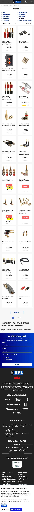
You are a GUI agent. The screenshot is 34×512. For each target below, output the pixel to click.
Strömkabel (22, 16)
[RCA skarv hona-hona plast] (25, 298)
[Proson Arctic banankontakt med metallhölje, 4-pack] (25, 153)
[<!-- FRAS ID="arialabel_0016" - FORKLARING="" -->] (11, 190)
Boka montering (6, 476)
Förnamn (4, 348)
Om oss (20, 481)
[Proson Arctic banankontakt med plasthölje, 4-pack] (9, 43)
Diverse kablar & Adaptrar (25, 20)
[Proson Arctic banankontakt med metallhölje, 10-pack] (9, 271)
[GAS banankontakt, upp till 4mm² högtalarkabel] (9, 153)
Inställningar (5, 509)
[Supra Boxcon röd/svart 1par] (25, 243)
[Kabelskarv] (25, 70)
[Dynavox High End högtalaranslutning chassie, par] (25, 181)
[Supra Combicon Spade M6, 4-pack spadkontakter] (25, 212)
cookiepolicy (16, 496)
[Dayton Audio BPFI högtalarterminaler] (25, 98)
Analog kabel (6, 16)
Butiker (4, 474)
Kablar (10, 5)
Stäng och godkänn (16, 509)
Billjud (6, 357)
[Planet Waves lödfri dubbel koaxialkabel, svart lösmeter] (25, 271)
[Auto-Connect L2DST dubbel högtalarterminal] (9, 70)
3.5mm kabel (6, 20)
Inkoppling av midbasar (9, 479)
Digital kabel (22, 14)
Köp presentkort (6, 484)
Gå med (17, 364)
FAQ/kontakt (21, 476)
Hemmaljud (4, 5)
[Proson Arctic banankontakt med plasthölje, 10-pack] (9, 98)
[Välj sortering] (6, 23)
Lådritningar (5, 483)
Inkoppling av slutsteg (8, 481)
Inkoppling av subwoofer (9, 478)
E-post (3, 342)
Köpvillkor (21, 479)
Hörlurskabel (6, 18)
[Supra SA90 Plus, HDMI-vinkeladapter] (9, 298)
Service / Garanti (22, 484)
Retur (19, 483)
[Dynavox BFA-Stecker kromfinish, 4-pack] (9, 212)
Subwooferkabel (23, 12)
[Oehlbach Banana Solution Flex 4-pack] (9, 181)
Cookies (20, 474)
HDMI (4, 12)
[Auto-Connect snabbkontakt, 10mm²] (25, 43)
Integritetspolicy (23, 478)
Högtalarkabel (6, 14)
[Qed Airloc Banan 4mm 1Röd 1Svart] (9, 243)
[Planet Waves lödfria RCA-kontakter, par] (25, 126)
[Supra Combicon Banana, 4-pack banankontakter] (9, 126)
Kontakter (17, 5)
